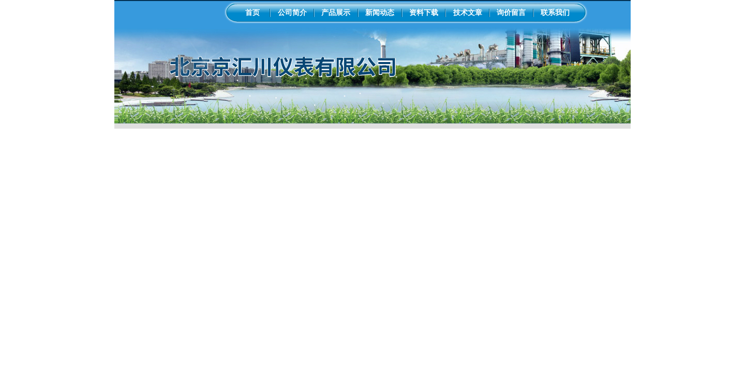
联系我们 (555, 12)
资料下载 (423, 12)
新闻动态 (379, 12)
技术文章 (467, 12)
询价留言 (511, 12)
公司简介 (292, 12)
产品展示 (335, 12)
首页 (252, 12)
